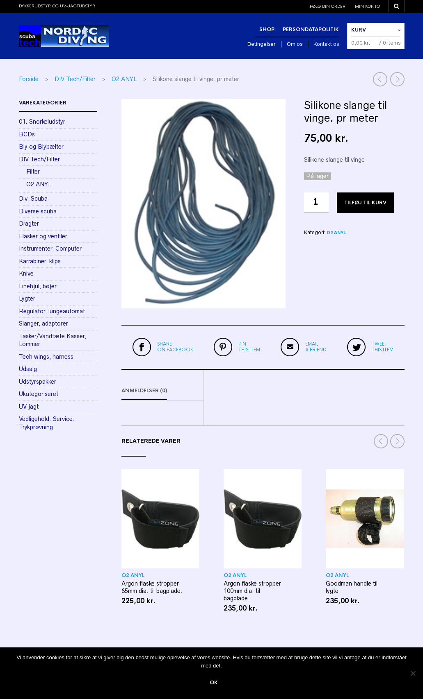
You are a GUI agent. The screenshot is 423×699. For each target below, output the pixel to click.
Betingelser (261, 44)
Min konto (367, 6)
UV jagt (29, 406)
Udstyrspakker (37, 381)
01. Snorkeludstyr (42, 121)
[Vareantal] (316, 202)
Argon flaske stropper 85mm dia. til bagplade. (152, 587)
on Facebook (175, 347)
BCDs (27, 134)
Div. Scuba (33, 198)
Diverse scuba (38, 211)
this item (249, 347)
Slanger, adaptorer (43, 323)
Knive (26, 273)
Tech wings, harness (46, 356)
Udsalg (28, 369)
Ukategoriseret (38, 394)
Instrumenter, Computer (50, 248)
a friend (316, 347)
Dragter (29, 223)
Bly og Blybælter (41, 146)
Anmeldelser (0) (144, 390)
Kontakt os (326, 44)
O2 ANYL (124, 79)
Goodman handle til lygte (351, 587)
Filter (33, 171)
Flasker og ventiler (43, 236)
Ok (214, 682)
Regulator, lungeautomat (52, 311)
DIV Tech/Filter (75, 79)
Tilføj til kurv (365, 202)
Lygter (27, 298)
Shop (266, 29)
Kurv (358, 30)
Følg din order (327, 6)
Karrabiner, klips (40, 261)
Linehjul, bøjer (38, 286)
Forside (29, 79)
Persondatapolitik (311, 29)
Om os (294, 44)
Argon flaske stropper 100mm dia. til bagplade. (252, 591)
